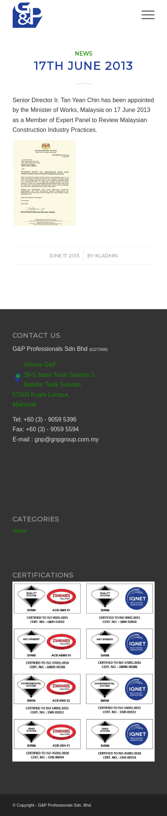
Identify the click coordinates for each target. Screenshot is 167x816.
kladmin (106, 255)
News (83, 53)
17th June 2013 (83, 66)
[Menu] (144, 15)
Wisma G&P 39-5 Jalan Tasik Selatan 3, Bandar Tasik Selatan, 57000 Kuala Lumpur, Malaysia (54, 384)
